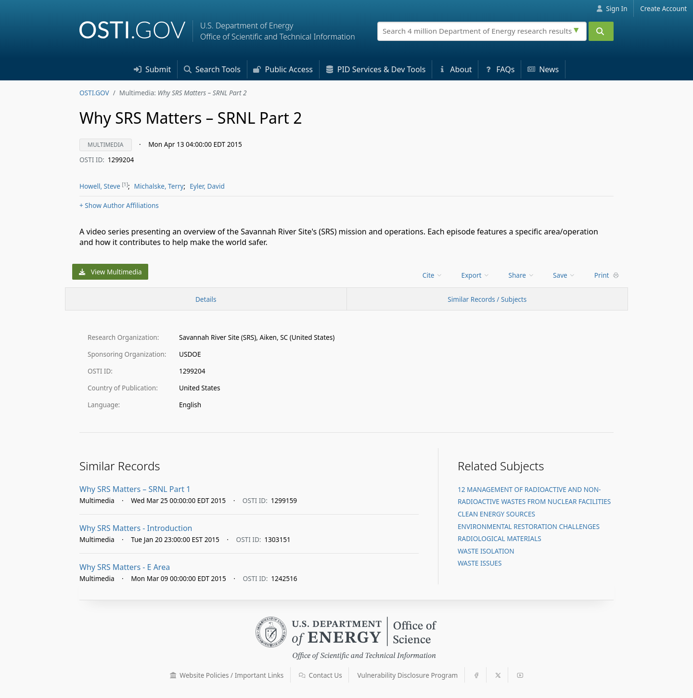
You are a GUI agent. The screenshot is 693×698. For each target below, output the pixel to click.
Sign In (612, 8)
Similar (487, 299)
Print (606, 275)
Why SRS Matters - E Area (124, 567)
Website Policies (227, 675)
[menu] (433, 275)
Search (212, 69)
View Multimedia (110, 271)
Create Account (663, 8)
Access (283, 69)
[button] (173, 675)
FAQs (499, 69)
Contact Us (320, 675)
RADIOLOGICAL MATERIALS (499, 538)
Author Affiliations (119, 205)
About (455, 69)
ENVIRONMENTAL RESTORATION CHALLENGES (529, 526)
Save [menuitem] (564, 275)
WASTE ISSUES (479, 563)
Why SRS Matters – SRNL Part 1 (135, 489)
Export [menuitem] (476, 275)
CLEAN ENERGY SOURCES (496, 513)
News (543, 69)
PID (376, 69)
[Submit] (601, 31)
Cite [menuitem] (433, 275)
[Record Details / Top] (205, 299)
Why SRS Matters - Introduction (135, 528)
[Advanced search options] (577, 29)
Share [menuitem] (522, 275)
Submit (152, 69)
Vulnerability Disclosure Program (408, 675)
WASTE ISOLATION (486, 551)
